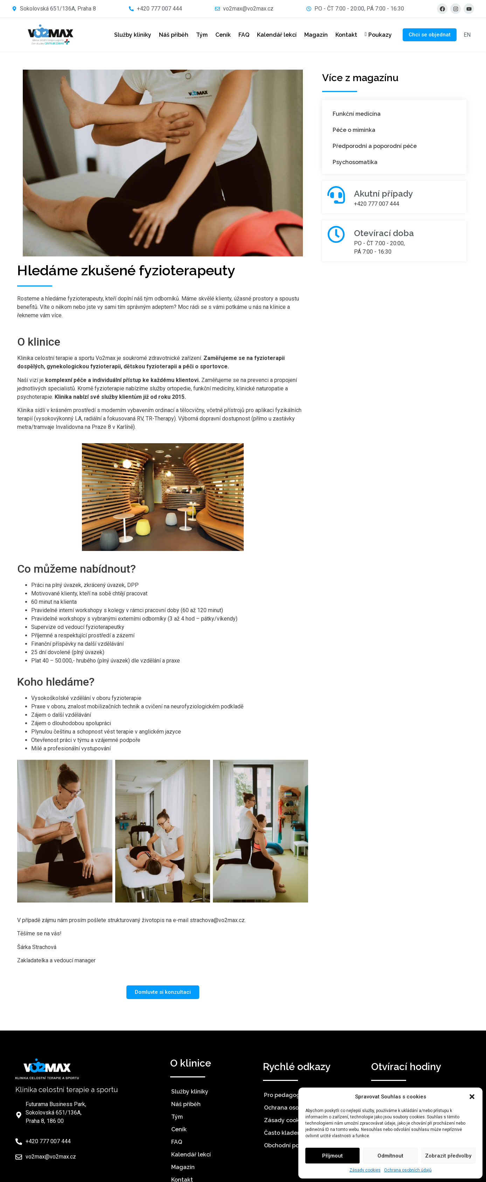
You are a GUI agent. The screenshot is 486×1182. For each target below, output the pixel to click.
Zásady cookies (365, 1170)
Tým (196, 34)
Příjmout (332, 1156)
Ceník (217, 34)
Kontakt (341, 34)
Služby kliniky (127, 34)
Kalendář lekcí (271, 34)
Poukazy (373, 35)
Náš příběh (168, 34)
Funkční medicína (357, 114)
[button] (471, 1096)
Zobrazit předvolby (448, 1156)
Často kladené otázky (294, 1133)
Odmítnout (390, 1156)
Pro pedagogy (283, 1095)
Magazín (310, 34)
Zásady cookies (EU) (291, 1120)
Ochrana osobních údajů (408, 1170)
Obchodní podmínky (291, 1145)
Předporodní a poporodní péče (375, 146)
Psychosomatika (355, 162)
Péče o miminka (354, 130)
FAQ (238, 34)
